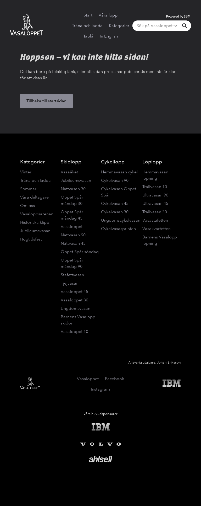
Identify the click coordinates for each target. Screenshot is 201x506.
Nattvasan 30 (73, 188)
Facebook (114, 378)
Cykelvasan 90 (115, 180)
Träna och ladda (87, 25)
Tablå (88, 36)
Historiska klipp (34, 222)
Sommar (28, 188)
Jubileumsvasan (35, 230)
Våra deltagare (34, 197)
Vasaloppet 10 (74, 331)
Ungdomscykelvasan (120, 220)
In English (109, 36)
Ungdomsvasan (75, 308)
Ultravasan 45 (155, 203)
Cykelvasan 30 (115, 211)
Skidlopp (71, 162)
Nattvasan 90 (73, 234)
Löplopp (152, 162)
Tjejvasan (70, 283)
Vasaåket (69, 171)
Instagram (100, 389)
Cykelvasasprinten (118, 228)
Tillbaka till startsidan (46, 100)
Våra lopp (108, 15)
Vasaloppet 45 (74, 291)
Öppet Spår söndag (80, 251)
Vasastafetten (155, 220)
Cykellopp (113, 162)
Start (87, 15)
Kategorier (119, 25)
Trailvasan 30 (154, 211)
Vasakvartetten (156, 228)
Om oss (27, 205)
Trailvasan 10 (154, 186)
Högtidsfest (31, 239)
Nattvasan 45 (73, 243)
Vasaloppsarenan (36, 213)
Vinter (25, 171)
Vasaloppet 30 (74, 299)
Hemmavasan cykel (119, 171)
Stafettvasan (72, 274)
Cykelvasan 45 (115, 203)
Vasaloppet (71, 226)
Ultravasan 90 (155, 195)
